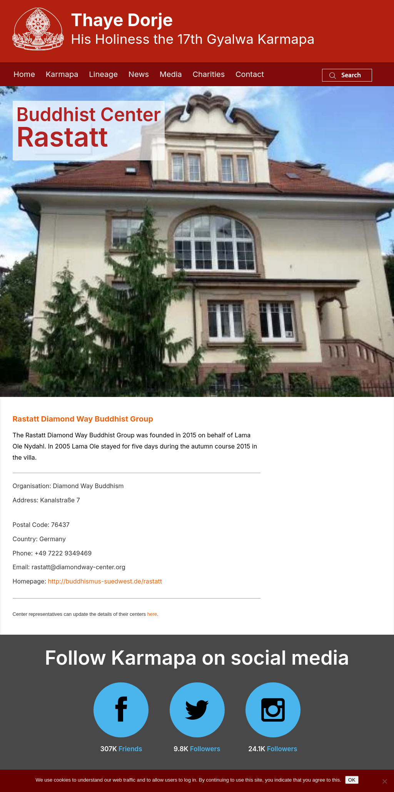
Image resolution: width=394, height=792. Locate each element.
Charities (208, 74)
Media (171, 74)
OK (352, 780)
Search (345, 74)
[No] (384, 781)
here (152, 614)
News (139, 74)
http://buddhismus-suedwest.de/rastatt (105, 581)
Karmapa (62, 74)
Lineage (103, 74)
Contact (249, 74)
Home (24, 74)
